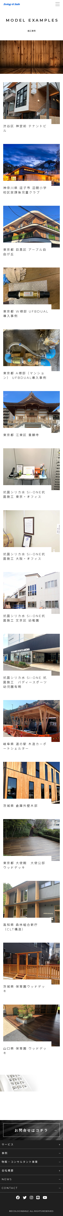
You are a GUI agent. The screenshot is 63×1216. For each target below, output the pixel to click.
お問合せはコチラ (31, 1130)
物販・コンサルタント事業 (20, 1161)
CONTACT (10, 1188)
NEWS (7, 1179)
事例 (5, 1153)
